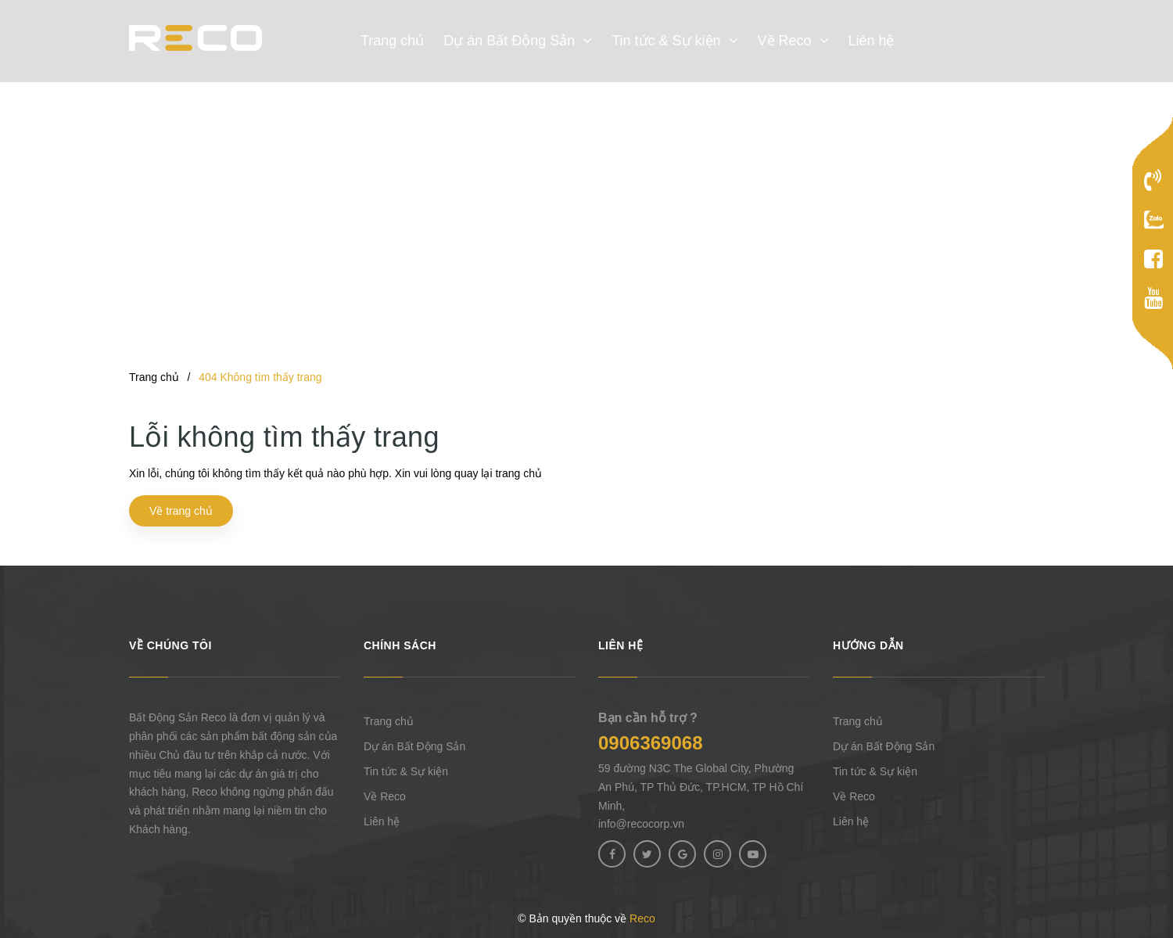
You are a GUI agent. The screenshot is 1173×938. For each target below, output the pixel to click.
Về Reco (385, 796)
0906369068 (650, 742)
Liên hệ (382, 821)
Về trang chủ (181, 511)
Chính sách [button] (400, 645)
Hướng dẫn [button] (868, 645)
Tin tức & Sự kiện (406, 771)
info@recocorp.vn (641, 824)
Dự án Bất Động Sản (414, 746)
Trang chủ (389, 721)
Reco (642, 918)
